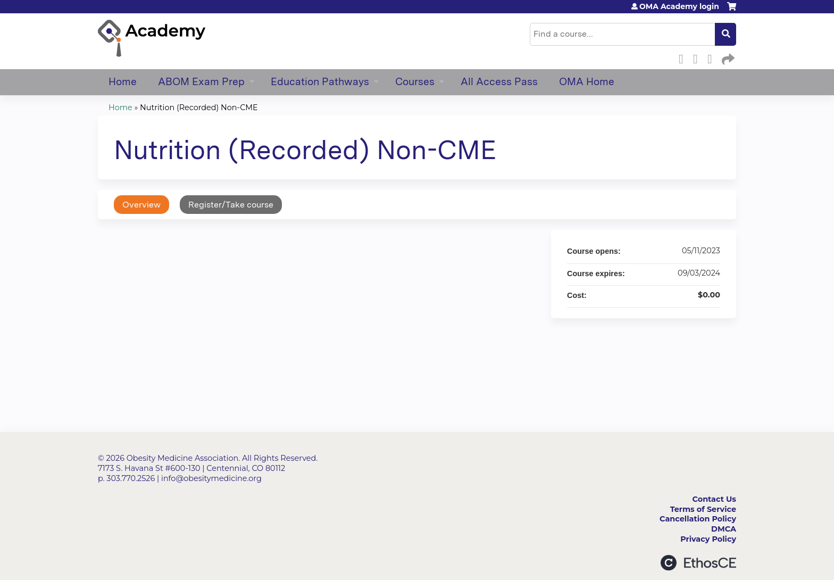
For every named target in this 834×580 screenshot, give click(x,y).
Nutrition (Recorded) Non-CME (199, 107)
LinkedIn (712, 57)
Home (123, 82)
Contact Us (714, 499)
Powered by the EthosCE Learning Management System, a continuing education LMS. (698, 562)
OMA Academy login (679, 6)
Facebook (684, 57)
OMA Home (586, 82)
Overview (141, 205)
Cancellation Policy (698, 519)
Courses (415, 82)
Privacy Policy (708, 539)
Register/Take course (230, 205)
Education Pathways (320, 82)
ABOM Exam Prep (201, 82)
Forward (727, 57)
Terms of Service (703, 509)
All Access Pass (499, 82)
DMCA (723, 529)
